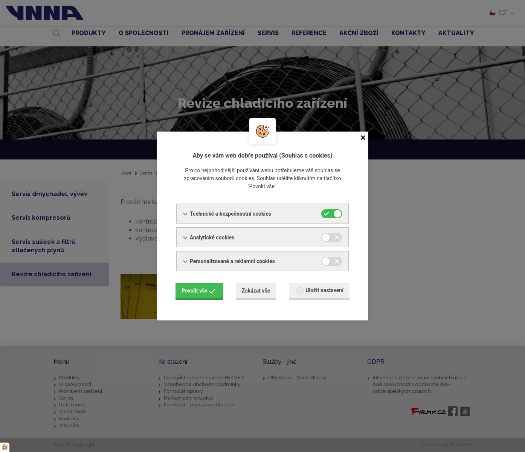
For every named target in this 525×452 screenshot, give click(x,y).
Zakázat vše (256, 291)
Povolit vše (198, 291)
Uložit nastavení (319, 290)
